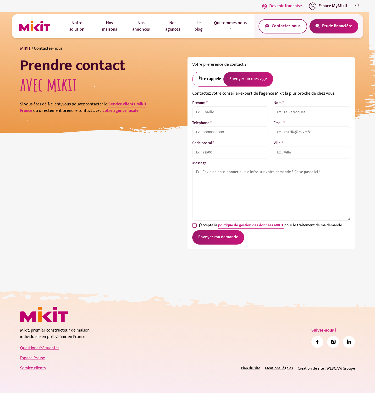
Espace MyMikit (328, 6)
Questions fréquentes (39, 348)
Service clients (33, 368)
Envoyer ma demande (218, 237)
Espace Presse (32, 358)
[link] (317, 342)
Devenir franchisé (282, 6)
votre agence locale (120, 110)
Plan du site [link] (250, 368)
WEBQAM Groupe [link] (340, 368)
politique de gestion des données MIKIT (251, 225)
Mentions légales (279, 368)
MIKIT (25, 48)
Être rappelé (210, 78)
